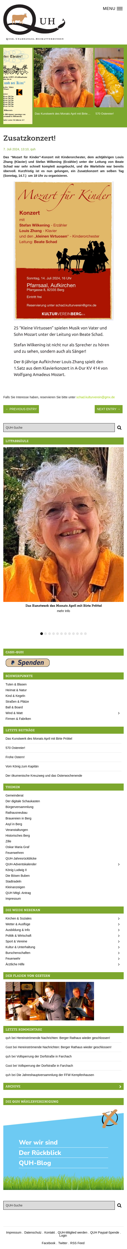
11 (81, 633)
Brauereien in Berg (18, 818)
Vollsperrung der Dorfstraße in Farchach (44, 1056)
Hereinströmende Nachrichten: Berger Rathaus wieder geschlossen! (63, 1038)
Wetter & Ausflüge (18, 924)
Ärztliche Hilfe (15, 964)
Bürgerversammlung (19, 807)
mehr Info (63, 611)
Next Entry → (108, 409)
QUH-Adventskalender (21, 864)
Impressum (13, 898)
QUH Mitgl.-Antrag (18, 893)
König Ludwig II (16, 870)
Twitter (62, 1243)
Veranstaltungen (17, 830)
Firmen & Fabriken (18, 718)
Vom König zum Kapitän (22, 766)
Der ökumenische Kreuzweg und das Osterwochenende (44, 775)
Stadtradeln (13, 881)
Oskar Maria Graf (17, 847)
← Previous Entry (21, 409)
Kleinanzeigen (15, 887)
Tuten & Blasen (16, 684)
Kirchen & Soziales (19, 918)
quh (32, 149)
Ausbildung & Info (18, 930)
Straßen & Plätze (17, 701)
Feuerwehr (13, 958)
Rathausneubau (16, 812)
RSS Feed (77, 1243)
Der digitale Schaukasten (23, 801)
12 (85, 633)
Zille (8, 841)
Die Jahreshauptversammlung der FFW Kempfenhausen (55, 1075)
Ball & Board (14, 707)
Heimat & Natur (16, 690)
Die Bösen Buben (18, 875)
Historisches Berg (18, 835)
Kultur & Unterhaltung (20, 947)
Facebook (48, 1243)
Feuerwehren (15, 852)
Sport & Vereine (16, 941)
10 (77, 633)
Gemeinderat (14, 795)
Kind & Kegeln (15, 696)
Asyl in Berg (14, 824)
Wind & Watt (14, 713)
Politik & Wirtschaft (18, 935)
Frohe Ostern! (15, 757)
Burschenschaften (18, 953)
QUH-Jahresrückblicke (21, 858)
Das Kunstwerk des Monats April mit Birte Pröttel (39, 738)
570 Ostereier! (15, 748)
